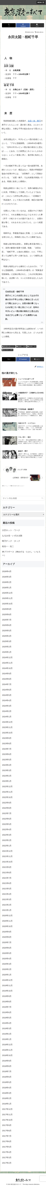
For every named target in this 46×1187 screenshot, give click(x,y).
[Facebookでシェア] (23, 25)
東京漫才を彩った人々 (8, 346)
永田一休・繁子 (34, 121)
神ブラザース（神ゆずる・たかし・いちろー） (21, 553)
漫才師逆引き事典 (7, 350)
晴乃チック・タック (11, 541)
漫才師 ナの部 (21, 346)
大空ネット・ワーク (11, 530)
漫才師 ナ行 (32, 346)
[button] (37, 25)
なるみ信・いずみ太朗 (12, 536)
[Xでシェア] (9, 25)
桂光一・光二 (8, 546)
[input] (23, 498)
